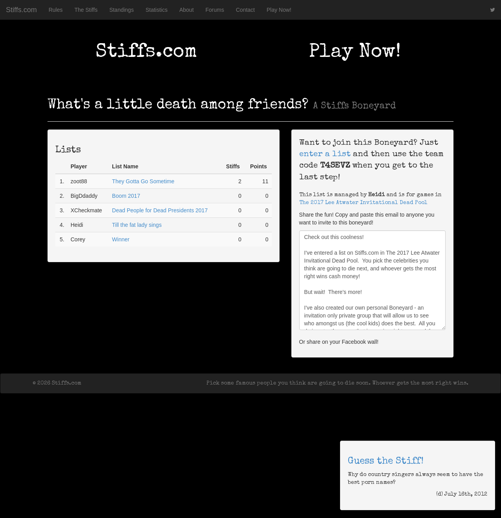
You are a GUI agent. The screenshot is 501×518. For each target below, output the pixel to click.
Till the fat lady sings (136, 225)
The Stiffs (86, 10)
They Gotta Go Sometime (143, 181)
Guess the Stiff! (386, 461)
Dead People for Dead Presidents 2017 (160, 210)
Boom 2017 (126, 196)
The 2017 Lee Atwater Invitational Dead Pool (363, 203)
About (186, 10)
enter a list (325, 154)
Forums (214, 10)
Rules (56, 10)
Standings (121, 10)
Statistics (157, 10)
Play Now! (279, 10)
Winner (120, 239)
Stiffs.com (21, 10)
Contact (245, 10)
